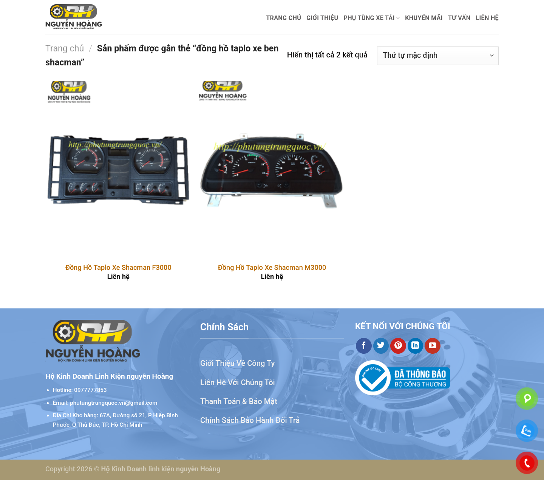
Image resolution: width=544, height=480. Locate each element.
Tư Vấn (459, 18)
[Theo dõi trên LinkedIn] (415, 346)
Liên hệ (487, 18)
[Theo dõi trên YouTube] (432, 346)
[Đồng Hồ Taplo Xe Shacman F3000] (118, 168)
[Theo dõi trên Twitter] (381, 346)
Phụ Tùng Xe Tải (371, 18)
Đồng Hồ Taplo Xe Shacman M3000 (272, 267)
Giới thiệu (322, 18)
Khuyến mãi (424, 18)
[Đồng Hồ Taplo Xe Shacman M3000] (272, 168)
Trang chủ (283, 18)
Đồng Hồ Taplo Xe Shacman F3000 (118, 267)
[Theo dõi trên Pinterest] (398, 346)
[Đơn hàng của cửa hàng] (438, 55)
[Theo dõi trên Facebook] (364, 346)
